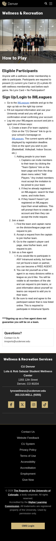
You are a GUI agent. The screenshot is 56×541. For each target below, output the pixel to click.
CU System (28, 443)
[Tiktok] (45, 409)
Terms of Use (28, 455)
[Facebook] (11, 409)
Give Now (28, 479)
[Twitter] (22, 409)
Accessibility (28, 461)
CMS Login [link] (28, 525)
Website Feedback (28, 437)
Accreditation (28, 467)
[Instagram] (33, 409)
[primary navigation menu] (51, 4)
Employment (27, 473)
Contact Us (28, 431)
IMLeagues (23, 103)
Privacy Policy (28, 449)
